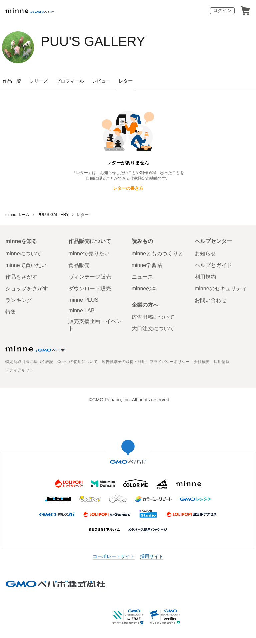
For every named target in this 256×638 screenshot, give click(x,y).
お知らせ (205, 253)
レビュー (101, 81)
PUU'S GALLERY (93, 41)
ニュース (142, 277)
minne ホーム (17, 214)
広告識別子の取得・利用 (124, 361)
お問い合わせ (211, 300)
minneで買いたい (26, 265)
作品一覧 (12, 81)
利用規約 (205, 277)
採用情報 (222, 361)
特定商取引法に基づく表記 (29, 361)
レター (126, 81)
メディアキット (19, 370)
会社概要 (202, 361)
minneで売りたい (89, 253)
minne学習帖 (147, 265)
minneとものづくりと (158, 253)
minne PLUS (83, 300)
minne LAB (81, 310)
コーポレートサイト (114, 556)
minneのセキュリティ (221, 288)
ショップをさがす (26, 288)
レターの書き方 (128, 188)
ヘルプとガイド (213, 265)
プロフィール (70, 81)
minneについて (23, 253)
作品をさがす (21, 277)
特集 (10, 312)
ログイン (222, 10)
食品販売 (79, 265)
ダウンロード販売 (89, 288)
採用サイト (151, 556)
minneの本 (144, 288)
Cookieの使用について (77, 361)
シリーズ (38, 81)
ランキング (18, 300)
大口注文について (153, 328)
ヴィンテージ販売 (89, 277)
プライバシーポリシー (170, 361)
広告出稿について (153, 317)
